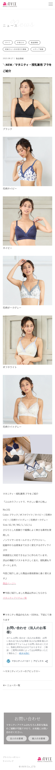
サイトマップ (8, 761)
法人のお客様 (16, 738)
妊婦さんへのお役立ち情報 (15, 49)
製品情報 (34, 42)
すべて (7, 42)
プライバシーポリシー (11, 757)
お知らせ (20, 42)
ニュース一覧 (13, 685)
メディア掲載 (38, 49)
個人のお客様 (38, 738)
